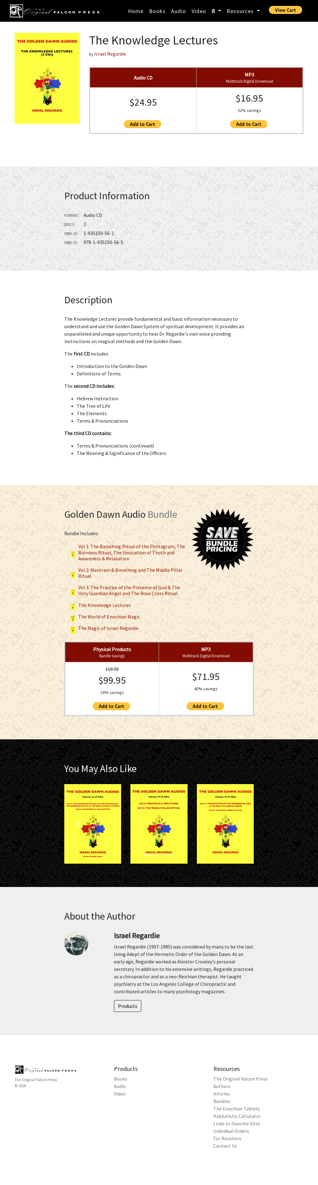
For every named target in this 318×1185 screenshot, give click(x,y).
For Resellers (227, 1138)
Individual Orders (231, 1131)
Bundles (221, 1101)
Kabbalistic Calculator (237, 1116)
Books (157, 11)
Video (199, 11)
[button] (78, 824)
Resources (241, 11)
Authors (221, 1086)
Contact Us (225, 1146)
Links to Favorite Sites (236, 1123)
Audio (178, 11)
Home (135, 11)
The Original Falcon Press (36, 1079)
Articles (221, 1094)
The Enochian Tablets (236, 1108)
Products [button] (127, 1006)
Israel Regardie (110, 54)
